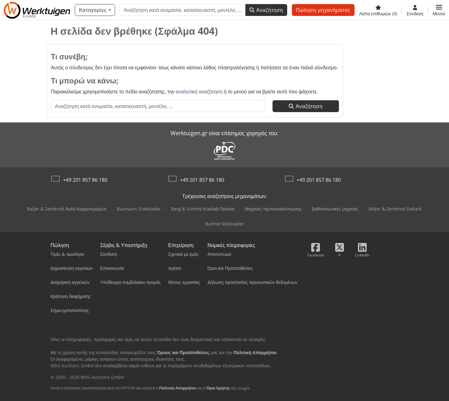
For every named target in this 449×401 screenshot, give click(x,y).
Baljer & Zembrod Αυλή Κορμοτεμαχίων (67, 209)
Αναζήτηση (266, 10)
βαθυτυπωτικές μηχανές (335, 209)
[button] (439, 10)
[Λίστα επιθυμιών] (378, 10)
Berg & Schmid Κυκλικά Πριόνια (202, 209)
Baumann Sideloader (139, 209)
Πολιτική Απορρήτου (177, 388)
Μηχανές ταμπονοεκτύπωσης (273, 209)
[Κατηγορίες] (95, 10)
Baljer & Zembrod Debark (395, 209)
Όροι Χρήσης (218, 388)
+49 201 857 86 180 (85, 179)
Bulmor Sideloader (224, 224)
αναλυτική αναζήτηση (199, 91)
